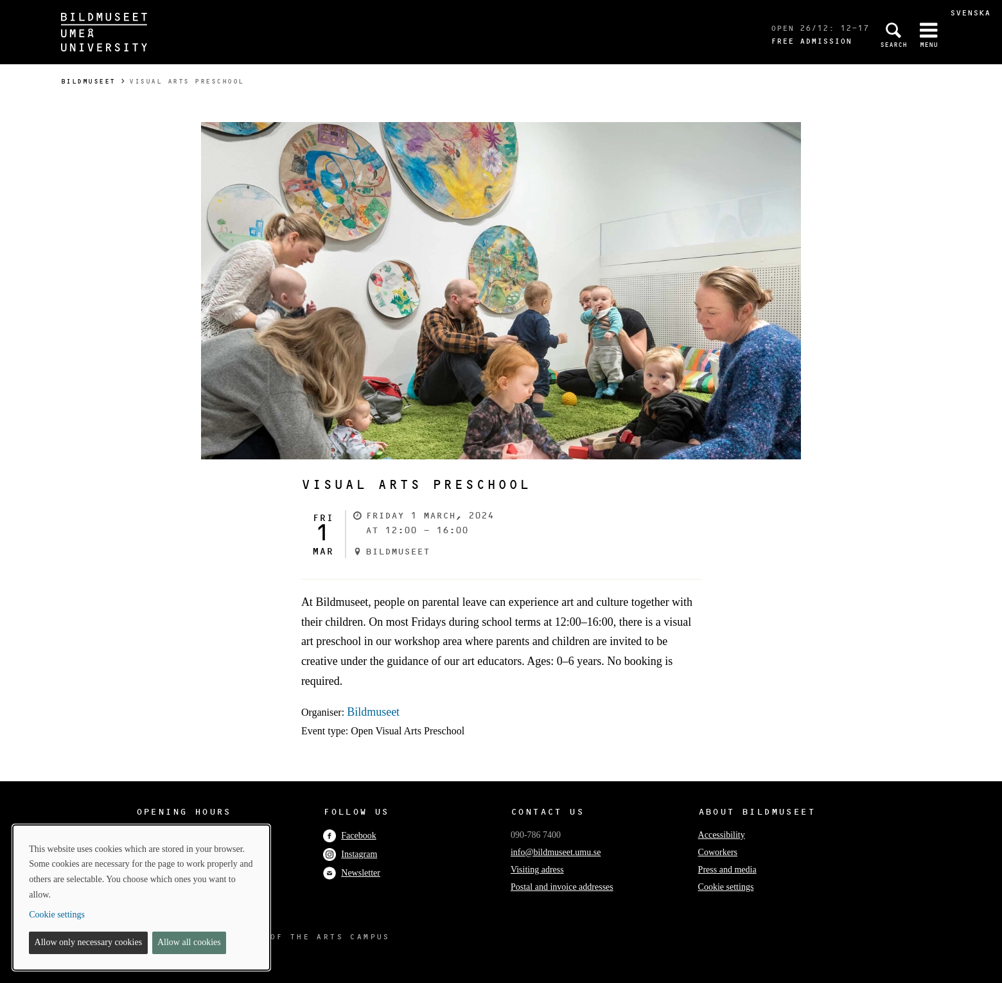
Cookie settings (726, 887)
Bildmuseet (88, 81)
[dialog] (141, 897)
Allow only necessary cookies (89, 942)
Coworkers (717, 852)
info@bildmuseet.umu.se (556, 852)
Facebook (349, 835)
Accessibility (721, 835)
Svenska (970, 12)
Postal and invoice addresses (562, 887)
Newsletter (351, 873)
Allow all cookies (189, 942)
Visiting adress (537, 869)
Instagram (350, 854)
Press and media (727, 869)
